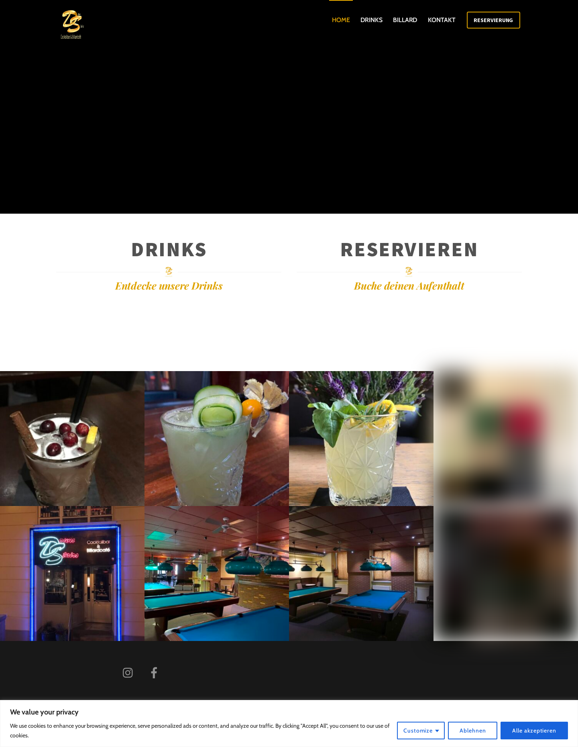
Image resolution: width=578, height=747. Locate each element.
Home (341, 20)
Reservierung (493, 20)
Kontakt (442, 20)
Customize (418, 730)
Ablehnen (473, 730)
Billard (405, 20)
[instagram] (130, 672)
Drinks (371, 20)
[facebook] (155, 672)
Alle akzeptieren (534, 730)
